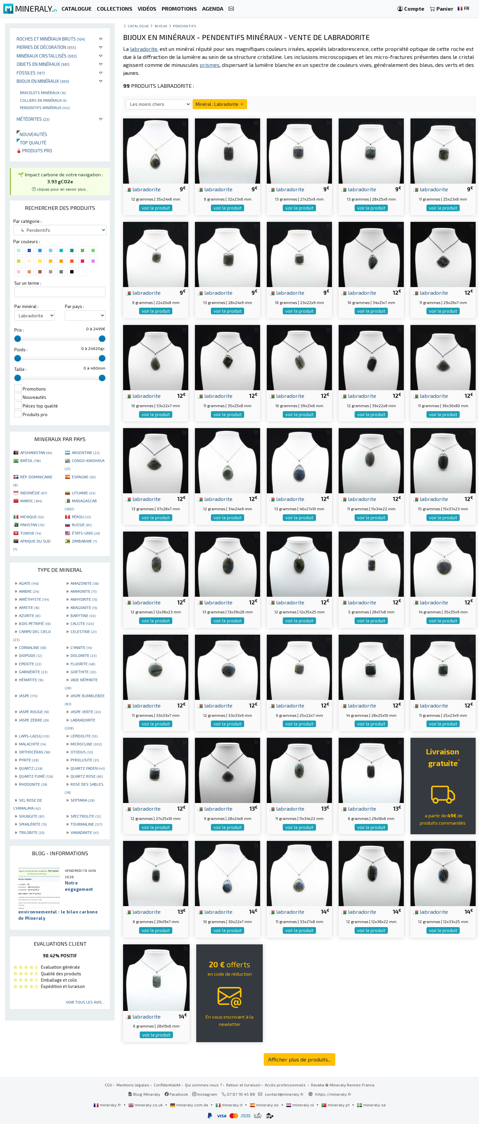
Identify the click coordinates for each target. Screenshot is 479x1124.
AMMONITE (83, 591)
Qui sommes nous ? (203, 1084)
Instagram (204, 1094)
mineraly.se (371, 1104)
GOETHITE (83, 671)
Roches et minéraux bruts (51, 39)
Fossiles (31, 73)
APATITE (29, 607)
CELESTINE (83, 631)
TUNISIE (30, 533)
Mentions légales (132, 1084)
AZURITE (29, 615)
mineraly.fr (107, 1104)
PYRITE (29, 759)
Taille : (20, 369)
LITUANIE (83, 492)
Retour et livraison (243, 1084)
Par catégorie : (27, 221)
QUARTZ (30, 768)
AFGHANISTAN (36, 452)
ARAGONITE (84, 607)
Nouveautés (32, 134)
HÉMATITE (31, 679)
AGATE (29, 583)
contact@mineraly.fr (284, 1094)
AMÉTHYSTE (34, 599)
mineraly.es (265, 1104)
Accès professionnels (286, 1084)
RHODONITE (33, 784)
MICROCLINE (86, 743)
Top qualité (31, 142)
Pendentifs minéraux (45, 107)
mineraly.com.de (189, 1104)
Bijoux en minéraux (43, 81)
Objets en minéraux (43, 64)
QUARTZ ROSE (87, 776)
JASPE (28, 695)
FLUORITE (83, 663)
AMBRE (29, 591)
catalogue (138, 26)
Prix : (19, 330)
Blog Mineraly (144, 1094)
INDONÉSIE (33, 492)
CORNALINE (32, 647)
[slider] (17, 338)
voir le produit (156, 208)
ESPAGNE (83, 476)
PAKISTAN (32, 524)
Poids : (21, 349)
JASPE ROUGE (34, 711)
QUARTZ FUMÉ (36, 776)
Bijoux (161, 26)
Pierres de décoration (46, 47)
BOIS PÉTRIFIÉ (35, 623)
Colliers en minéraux (43, 100)
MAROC (31, 500)
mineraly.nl (300, 1104)
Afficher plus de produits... (299, 1059)
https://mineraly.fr (333, 1094)
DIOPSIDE (30, 655)
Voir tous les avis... (85, 1002)
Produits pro (34, 150)
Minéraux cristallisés (47, 56)
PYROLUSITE (85, 759)
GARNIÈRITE (33, 671)
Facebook (176, 1094)
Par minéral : (26, 306)
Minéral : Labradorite (220, 104)
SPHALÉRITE (33, 824)
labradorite (143, 189)
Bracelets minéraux (43, 92)
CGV (108, 1084)
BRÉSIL (30, 460)
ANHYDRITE (84, 599)
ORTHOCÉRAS (34, 751)
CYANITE (81, 647)
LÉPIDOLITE (84, 735)
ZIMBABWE (84, 541)
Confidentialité (167, 1084)
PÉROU (81, 516)
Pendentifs (184, 26)
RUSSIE (81, 524)
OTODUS (82, 751)
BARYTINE (83, 615)
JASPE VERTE (86, 711)
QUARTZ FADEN (88, 768)
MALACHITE (32, 743)
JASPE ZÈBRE (34, 720)
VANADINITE (84, 832)
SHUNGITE (31, 816)
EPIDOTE (30, 663)
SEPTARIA (82, 800)
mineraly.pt (336, 1104)
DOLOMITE (83, 655)
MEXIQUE (32, 516)
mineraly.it (229, 1104)
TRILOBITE (31, 832)
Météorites (33, 119)
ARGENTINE (85, 452)
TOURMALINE (86, 824)
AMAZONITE (84, 583)
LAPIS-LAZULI (34, 735)
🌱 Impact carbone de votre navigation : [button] (60, 181)
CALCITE (82, 623)
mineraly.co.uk (146, 1104)
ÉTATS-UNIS (86, 533)
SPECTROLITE (86, 816)
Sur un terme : (27, 283)
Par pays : (74, 306)
